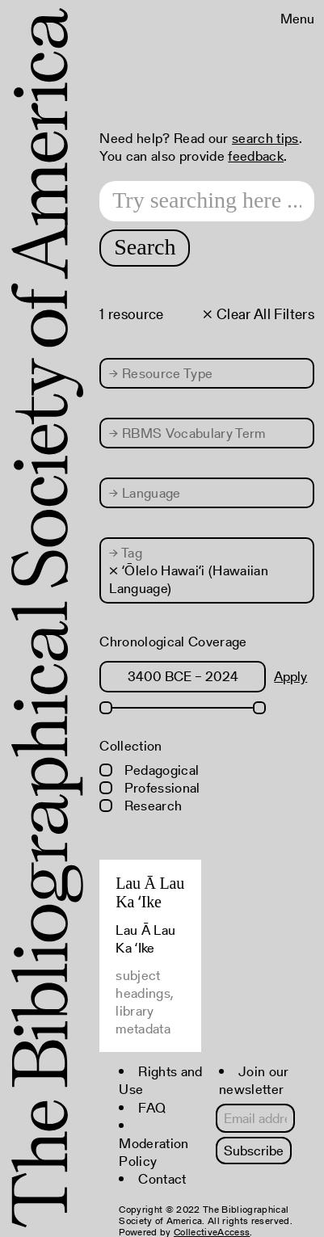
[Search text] (206, 201)
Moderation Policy (153, 1152)
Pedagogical (149, 770)
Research (140, 805)
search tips (265, 138)
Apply (290, 676)
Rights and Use (160, 1080)
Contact (162, 1179)
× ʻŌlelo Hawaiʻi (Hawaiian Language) (188, 579)
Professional (149, 787)
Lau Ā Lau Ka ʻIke (150, 892)
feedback (256, 156)
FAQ (152, 1107)
